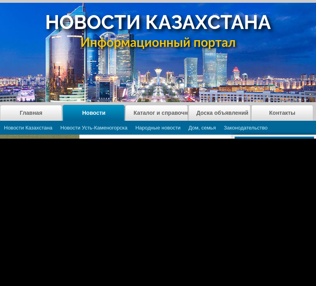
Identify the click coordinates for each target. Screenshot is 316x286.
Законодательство (246, 128)
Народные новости (158, 128)
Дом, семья (202, 128)
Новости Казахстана (28, 128)
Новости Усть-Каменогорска (93, 128)
